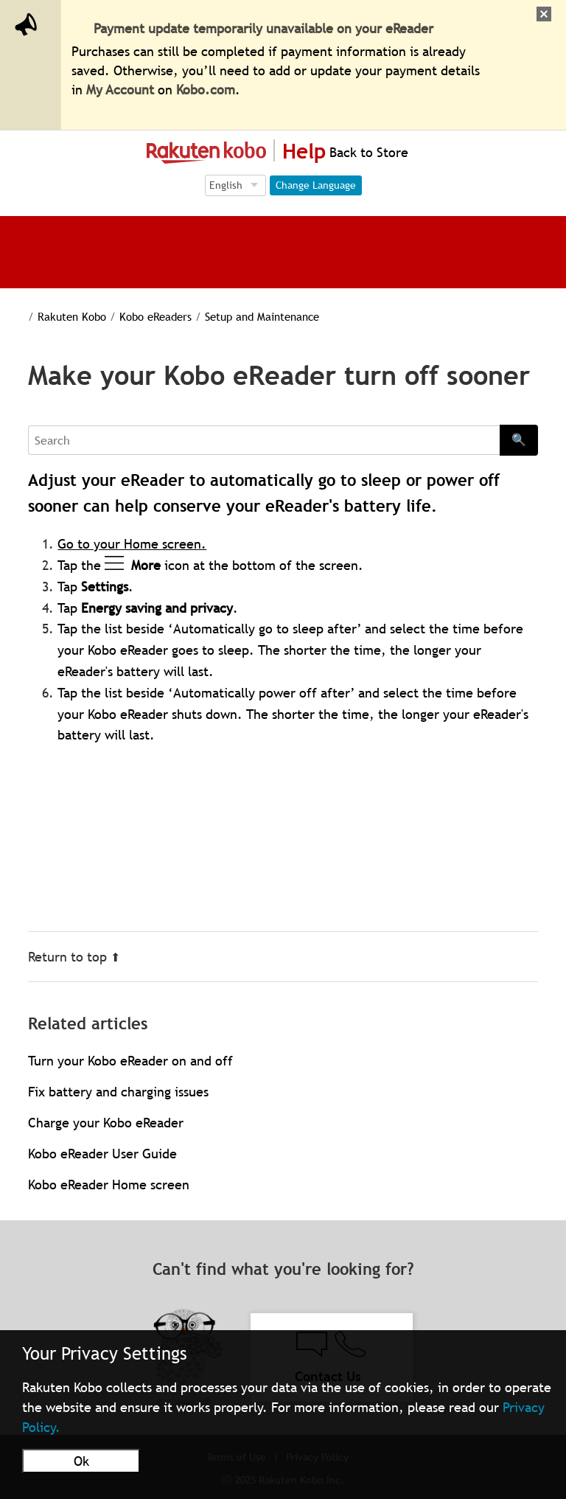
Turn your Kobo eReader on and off (130, 1060)
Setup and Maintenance (245, 316)
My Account (120, 89)
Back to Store (367, 152)
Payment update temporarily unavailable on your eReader (263, 28)
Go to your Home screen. (131, 543)
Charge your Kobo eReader (106, 1122)
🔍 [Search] (518, 439)
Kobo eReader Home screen (108, 1184)
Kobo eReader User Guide (102, 1153)
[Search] (263, 440)
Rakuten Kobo (62, 316)
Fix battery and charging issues (118, 1091)
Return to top (74, 956)
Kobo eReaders (142, 316)
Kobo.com (205, 89)
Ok (81, 1461)
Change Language (316, 185)
